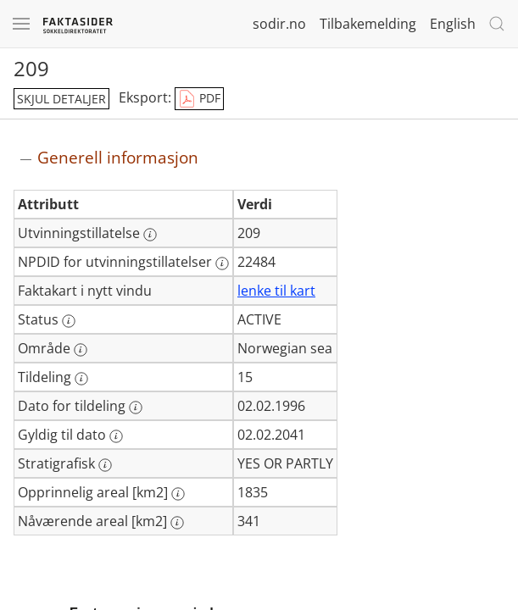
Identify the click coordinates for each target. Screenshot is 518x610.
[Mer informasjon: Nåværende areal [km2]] (177, 523)
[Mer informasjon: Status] (68, 321)
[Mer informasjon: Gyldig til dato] (116, 436)
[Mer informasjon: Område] (80, 350)
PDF (199, 99)
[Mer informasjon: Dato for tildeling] (135, 407)
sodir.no (279, 23)
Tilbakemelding (368, 23)
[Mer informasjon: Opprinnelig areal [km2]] (178, 494)
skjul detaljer (61, 99)
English (453, 23)
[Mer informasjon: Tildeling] (81, 378)
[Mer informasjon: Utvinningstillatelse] (150, 234)
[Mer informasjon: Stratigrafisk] (105, 465)
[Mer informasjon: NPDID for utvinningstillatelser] (222, 263)
